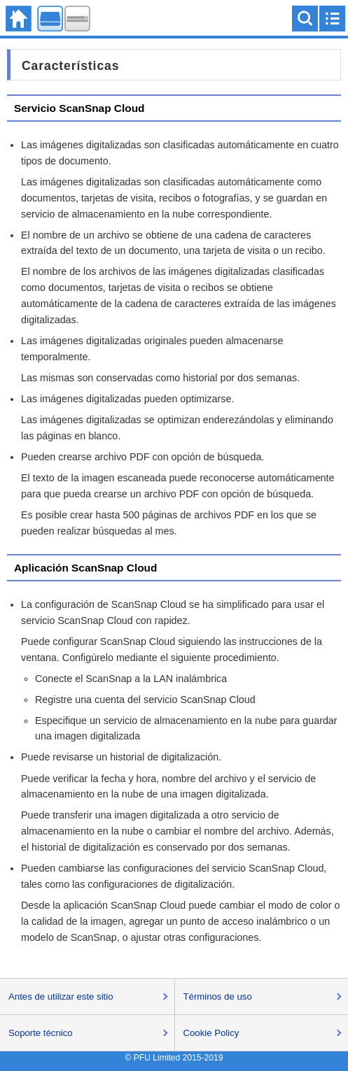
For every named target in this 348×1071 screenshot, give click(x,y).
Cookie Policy (211, 1033)
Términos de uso (217, 996)
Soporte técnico (40, 1033)
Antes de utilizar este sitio (60, 996)
